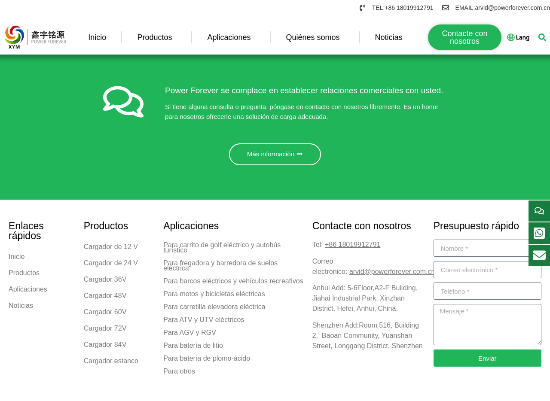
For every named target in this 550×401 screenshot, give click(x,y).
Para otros (179, 373)
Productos (156, 37)
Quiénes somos (315, 37)
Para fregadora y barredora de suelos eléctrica (220, 268)
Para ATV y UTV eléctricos (203, 322)
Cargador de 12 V (111, 249)
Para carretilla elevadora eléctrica (214, 309)
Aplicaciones (231, 37)
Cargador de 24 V (111, 265)
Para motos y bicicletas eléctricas (214, 296)
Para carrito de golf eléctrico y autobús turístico (222, 250)
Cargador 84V (105, 347)
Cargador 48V (105, 298)
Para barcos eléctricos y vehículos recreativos (233, 283)
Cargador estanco (111, 363)
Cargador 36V (105, 282)
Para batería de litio (193, 348)
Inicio (97, 37)
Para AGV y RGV (189, 335)
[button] (542, 37)
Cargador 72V (105, 330)
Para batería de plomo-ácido (206, 361)
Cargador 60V (105, 314)
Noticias (391, 37)
